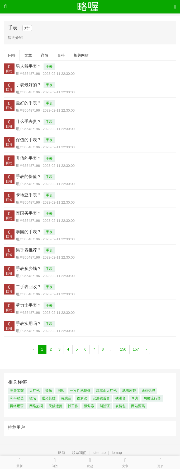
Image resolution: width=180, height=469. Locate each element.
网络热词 (36, 406)
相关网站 (81, 55)
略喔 (61, 452)
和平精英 (17, 398)
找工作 (73, 406)
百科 (61, 55)
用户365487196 (28, 74)
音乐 (48, 391)
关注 (27, 28)
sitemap (99, 452)
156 (123, 349)
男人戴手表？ (28, 66)
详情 (44, 55)
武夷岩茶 (129, 391)
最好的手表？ (28, 103)
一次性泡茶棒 (80, 391)
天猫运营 (55, 406)
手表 (49, 66)
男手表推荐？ (28, 250)
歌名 (32, 398)
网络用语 (17, 406)
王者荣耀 (17, 391)
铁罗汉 (82, 398)
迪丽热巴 (148, 391)
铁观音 (120, 398)
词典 (134, 398)
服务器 (89, 406)
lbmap (117, 452)
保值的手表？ (28, 139)
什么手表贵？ (28, 121)
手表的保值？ (28, 176)
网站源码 (138, 406)
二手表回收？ (28, 286)
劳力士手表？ (28, 305)
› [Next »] (146, 349)
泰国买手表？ (28, 213)
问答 (12, 55)
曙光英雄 (48, 398)
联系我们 (79, 452)
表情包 (120, 406)
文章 (28, 55)
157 (136, 349)
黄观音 (66, 398)
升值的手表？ (28, 158)
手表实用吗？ (28, 323)
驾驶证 (105, 406)
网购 (61, 391)
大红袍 (34, 391)
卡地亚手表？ (28, 195)
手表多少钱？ (28, 268)
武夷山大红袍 (106, 391)
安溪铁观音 (101, 398)
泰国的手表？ (28, 231)
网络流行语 (152, 398)
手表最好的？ (28, 84)
